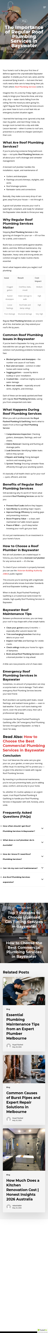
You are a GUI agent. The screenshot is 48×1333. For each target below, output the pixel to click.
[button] (44, 7)
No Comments (36, 52)
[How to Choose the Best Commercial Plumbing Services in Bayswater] (24, 948)
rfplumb (12, 52)
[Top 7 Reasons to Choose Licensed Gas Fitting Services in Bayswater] (24, 918)
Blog (24, 21)
